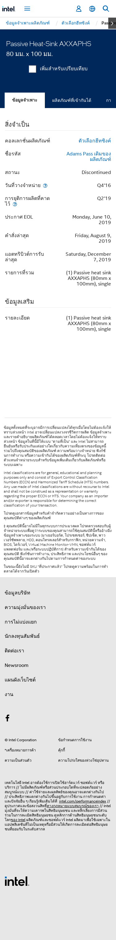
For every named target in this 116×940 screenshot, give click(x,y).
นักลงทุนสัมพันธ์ (22, 636)
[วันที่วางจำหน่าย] (45, 185)
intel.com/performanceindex (82, 801)
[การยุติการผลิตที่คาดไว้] (14, 204)
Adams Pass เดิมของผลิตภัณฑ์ (89, 157)
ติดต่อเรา (14, 651)
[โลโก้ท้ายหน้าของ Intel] (17, 881)
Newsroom (16, 665)
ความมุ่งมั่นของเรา (25, 607)
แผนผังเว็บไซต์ (20, 680)
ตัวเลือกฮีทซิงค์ (95, 141)
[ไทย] (92, 8)
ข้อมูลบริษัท (17, 593)
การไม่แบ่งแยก (21, 622)
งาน (9, 694)
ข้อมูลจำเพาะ (24, 100)
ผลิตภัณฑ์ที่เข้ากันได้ (71, 100)
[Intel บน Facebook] (7, 719)
